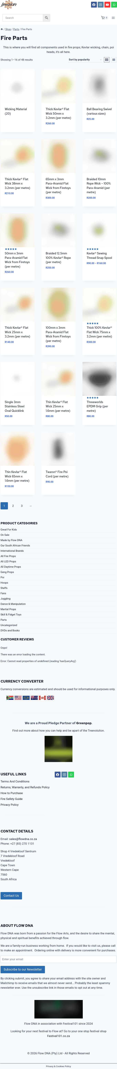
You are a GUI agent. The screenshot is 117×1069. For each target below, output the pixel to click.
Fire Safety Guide (12, 799)
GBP (50, 698)
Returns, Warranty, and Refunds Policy (25, 787)
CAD (42, 698)
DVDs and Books (10, 630)
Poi (2, 577)
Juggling (5, 598)
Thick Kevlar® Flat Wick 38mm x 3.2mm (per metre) (17, 183)
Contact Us (11, 895)
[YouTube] (107, 5)
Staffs (4, 588)
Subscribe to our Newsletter (23, 969)
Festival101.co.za (58, 1036)
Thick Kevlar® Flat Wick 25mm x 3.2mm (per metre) (17, 332)
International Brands (12, 550)
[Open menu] (113, 17)
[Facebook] (94, 5)
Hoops (4, 582)
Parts (4, 619)
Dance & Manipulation (13, 603)
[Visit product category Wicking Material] (18, 95)
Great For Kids (9, 529)
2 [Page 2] (13, 506)
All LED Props (8, 561)
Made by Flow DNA (11, 540)
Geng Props (7, 572)
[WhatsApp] (114, 5)
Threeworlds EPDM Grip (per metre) (97, 406)
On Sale (5, 534)
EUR (26, 698)
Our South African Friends (15, 545)
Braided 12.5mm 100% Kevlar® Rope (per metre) (58, 257)
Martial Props (8, 609)
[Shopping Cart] (104, 18)
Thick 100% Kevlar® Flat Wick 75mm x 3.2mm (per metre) (99, 332)
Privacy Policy (10, 804)
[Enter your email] (58, 959)
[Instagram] (101, 5)
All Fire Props (8, 556)
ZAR (10, 698)
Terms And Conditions (15, 781)
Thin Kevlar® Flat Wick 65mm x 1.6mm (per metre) (17, 476)
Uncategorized (9, 625)
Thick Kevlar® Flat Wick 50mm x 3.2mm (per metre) (58, 113)
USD (18, 698)
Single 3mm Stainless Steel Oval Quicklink (14, 406)
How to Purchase (12, 793)
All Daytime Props (11, 566)
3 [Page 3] (22, 506)
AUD (34, 698)
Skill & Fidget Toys (11, 614)
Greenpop (84, 723)
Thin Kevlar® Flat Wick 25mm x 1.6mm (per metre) (58, 406)
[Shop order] (85, 59)
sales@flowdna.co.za (23, 839)
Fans (3, 593)
